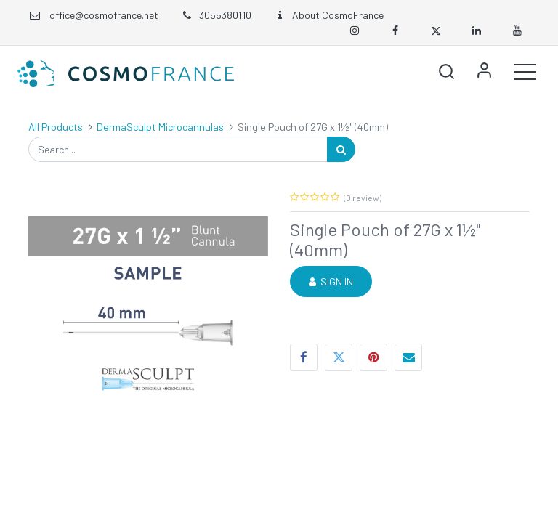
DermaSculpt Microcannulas (160, 127)
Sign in (483, 71)
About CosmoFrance (328, 15)
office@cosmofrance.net (103, 15)
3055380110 (215, 15)
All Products (55, 127)
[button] (446, 71)
